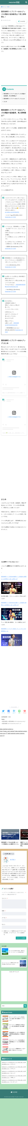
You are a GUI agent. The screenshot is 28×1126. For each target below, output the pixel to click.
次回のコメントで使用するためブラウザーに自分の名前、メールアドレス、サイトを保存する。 (15, 932)
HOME (14, 1092)
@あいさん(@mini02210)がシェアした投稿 (12, 392)
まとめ (5, 101)
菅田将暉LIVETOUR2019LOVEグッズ (11, 723)
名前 (4, 910)
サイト (3, 924)
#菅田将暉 (18, 284)
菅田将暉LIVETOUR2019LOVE (16, 721)
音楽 (9, 717)
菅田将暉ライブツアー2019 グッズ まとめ (14, 98)
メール (4, 917)
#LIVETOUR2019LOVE (11, 325)
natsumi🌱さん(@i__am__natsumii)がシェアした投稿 (14, 433)
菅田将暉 (4, 721)
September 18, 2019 (10, 217)
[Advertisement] (14, 68)
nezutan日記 (14, 2)
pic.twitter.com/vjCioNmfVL (12, 212)
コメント (5, 898)
